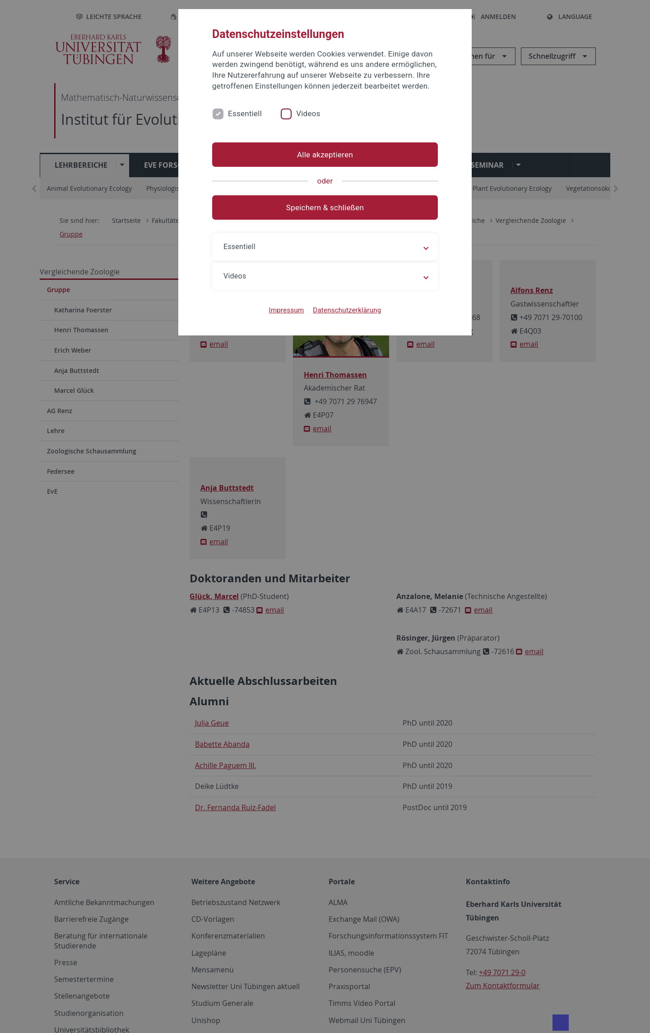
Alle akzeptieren (325, 154)
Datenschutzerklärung (347, 310)
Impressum (286, 310)
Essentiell (245, 113)
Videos (308, 113)
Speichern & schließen (325, 207)
